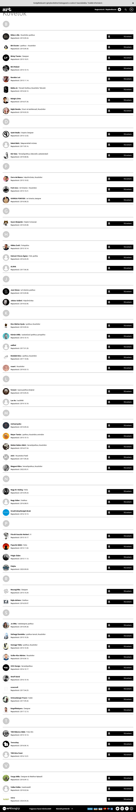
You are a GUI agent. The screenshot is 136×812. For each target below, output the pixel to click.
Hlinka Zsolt (15, 245)
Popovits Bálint (16, 545)
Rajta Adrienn (16, 600)
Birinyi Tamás (16, 56)
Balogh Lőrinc (16, 99)
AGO (13, 456)
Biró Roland (15, 67)
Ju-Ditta (14, 624)
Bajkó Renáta (16, 109)
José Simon (15, 290)
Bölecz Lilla (15, 35)
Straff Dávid (15, 677)
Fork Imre (14, 188)
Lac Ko (13, 400)
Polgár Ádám (15, 556)
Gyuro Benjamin (17, 222)
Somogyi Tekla (16, 645)
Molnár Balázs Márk (18, 445)
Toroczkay (15, 743)
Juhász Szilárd (16, 301)
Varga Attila (15, 777)
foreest (14, 390)
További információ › (95, 3)
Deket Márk (15, 143)
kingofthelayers (17, 708)
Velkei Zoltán (16, 787)
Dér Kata (14, 154)
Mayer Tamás (16, 435)
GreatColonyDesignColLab (21, 511)
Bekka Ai (14, 88)
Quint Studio (15, 133)
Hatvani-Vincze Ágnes (19, 256)
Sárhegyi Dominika (18, 634)
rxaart (13, 366)
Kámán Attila (16, 335)
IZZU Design (15, 666)
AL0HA (13, 267)
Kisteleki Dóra (16, 356)
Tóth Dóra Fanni (16, 753)
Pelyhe (13, 566)
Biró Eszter (15, 46)
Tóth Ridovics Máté (18, 732)
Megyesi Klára (16, 466)
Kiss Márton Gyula (18, 324)
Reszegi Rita (15, 590)
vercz (13, 798)
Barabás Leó (15, 77)
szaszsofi (14, 687)
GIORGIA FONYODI (18, 198)
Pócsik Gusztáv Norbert (20, 534)
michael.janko (16, 424)
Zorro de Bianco (17, 177)
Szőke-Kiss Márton (18, 655)
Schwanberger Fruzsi (19, 698)
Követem (128, 36)
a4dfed (13, 345)
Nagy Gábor (15, 500)
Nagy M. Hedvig (17, 490)
